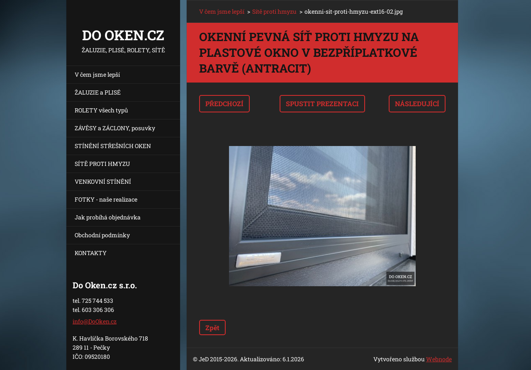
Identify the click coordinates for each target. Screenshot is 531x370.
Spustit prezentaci (322, 103)
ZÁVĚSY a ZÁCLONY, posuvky (115, 128)
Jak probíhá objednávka (108, 217)
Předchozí (224, 103)
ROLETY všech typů (101, 110)
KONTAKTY (91, 253)
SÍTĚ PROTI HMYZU (102, 164)
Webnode (439, 359)
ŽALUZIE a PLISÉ (98, 92)
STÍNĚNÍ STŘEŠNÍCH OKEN (113, 146)
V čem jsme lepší (97, 74)
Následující (417, 103)
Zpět (212, 327)
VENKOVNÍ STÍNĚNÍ (103, 181)
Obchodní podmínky (102, 235)
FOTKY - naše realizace (106, 199)
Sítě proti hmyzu (274, 11)
